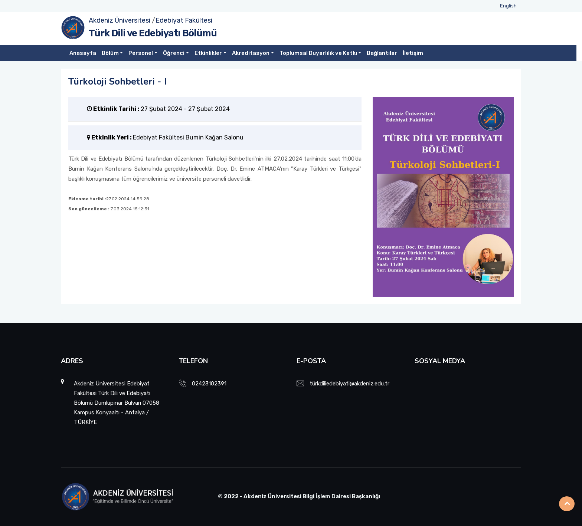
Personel (140, 53)
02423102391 (209, 383)
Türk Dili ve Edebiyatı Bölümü (153, 33)
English (508, 6)
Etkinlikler (208, 53)
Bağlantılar (382, 53)
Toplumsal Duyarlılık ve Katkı (318, 53)
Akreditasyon (250, 53)
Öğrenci (173, 53)
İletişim (413, 53)
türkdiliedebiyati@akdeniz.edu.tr (349, 383)
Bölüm (110, 53)
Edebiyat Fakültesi (184, 20)
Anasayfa (82, 53)
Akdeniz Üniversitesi (119, 20)
